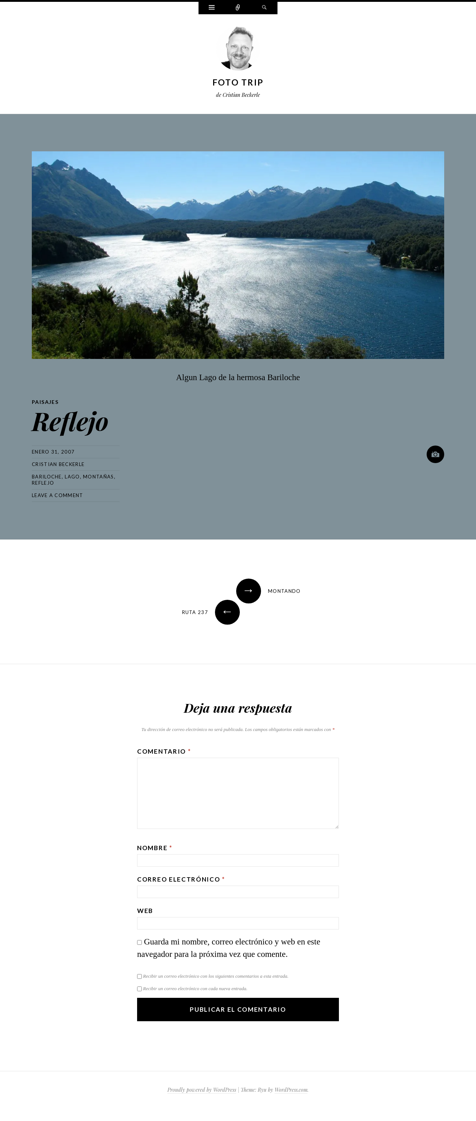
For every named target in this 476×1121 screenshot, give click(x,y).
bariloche (47, 477)
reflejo (43, 483)
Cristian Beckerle (58, 464)
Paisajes (45, 402)
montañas (98, 477)
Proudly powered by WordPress (201, 1089)
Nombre (155, 848)
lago (72, 477)
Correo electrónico (181, 879)
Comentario (164, 751)
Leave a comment (57, 495)
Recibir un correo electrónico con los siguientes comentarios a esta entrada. (215, 976)
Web (145, 910)
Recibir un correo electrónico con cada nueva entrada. (195, 988)
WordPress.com (291, 1089)
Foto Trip (238, 82)
